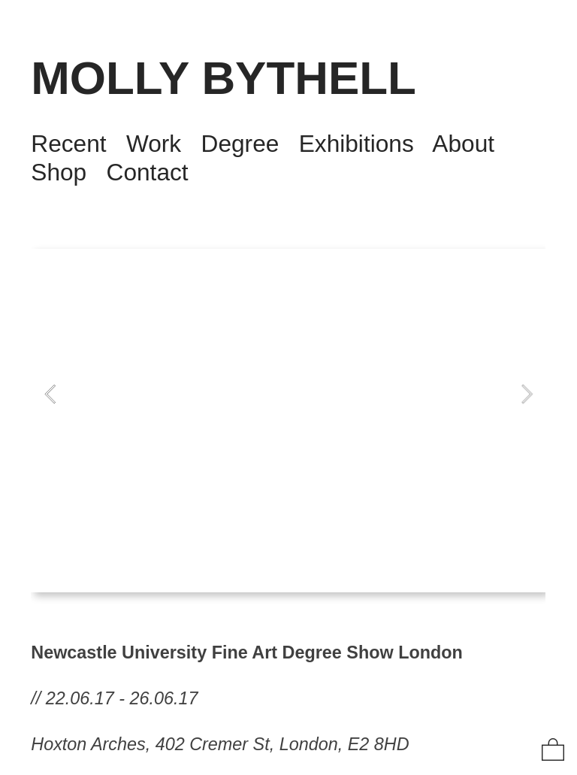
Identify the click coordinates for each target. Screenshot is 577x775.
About (463, 143)
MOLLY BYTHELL (223, 78)
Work (153, 143)
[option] (288, 421)
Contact (148, 172)
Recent (68, 143)
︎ (553, 750)
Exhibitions (356, 143)
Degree (240, 143)
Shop (58, 172)
